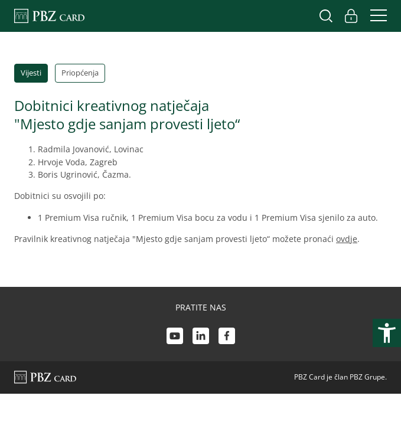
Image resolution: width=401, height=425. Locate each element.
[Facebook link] (227, 337)
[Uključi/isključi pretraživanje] (326, 16)
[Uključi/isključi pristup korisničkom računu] (350, 16)
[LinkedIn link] (201, 337)
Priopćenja (80, 72)
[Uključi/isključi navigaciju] (375, 16)
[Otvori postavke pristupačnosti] (387, 333)
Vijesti (31, 72)
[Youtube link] (175, 337)
